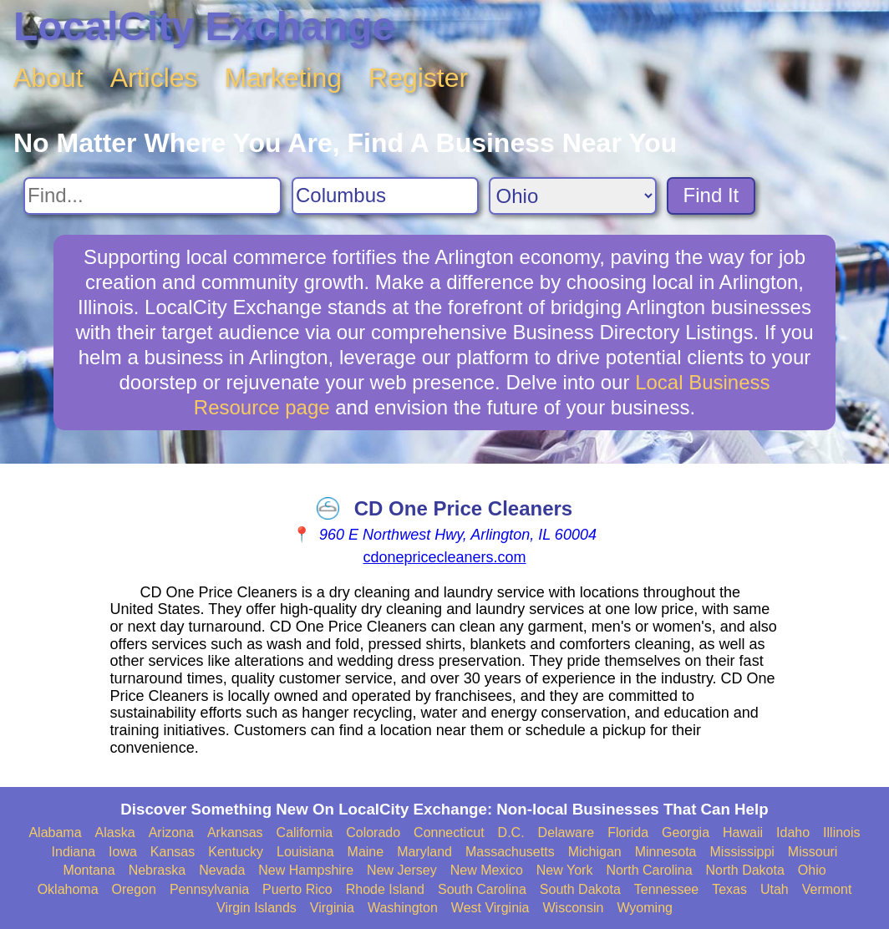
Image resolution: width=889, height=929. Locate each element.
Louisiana (305, 852)
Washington (403, 908)
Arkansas (235, 832)
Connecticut (449, 832)
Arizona (171, 832)
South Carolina (482, 889)
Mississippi (742, 852)
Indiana (74, 852)
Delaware (566, 832)
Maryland (424, 852)
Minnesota (666, 852)
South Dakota (580, 889)
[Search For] (152, 196)
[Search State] (573, 196)
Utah (774, 889)
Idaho (793, 832)
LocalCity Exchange (203, 26)
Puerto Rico (297, 889)
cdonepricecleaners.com (444, 557)
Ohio (812, 870)
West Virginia (490, 908)
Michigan (595, 852)
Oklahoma (68, 889)
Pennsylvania (209, 889)
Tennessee (666, 889)
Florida (627, 832)
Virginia (332, 908)
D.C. (511, 832)
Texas (729, 889)
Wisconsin (572, 908)
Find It (711, 195)
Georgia (685, 832)
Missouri (813, 852)
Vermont (827, 889)
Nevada (222, 870)
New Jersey (402, 870)
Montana (88, 870)
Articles (154, 78)
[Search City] (385, 196)
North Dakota (745, 870)
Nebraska (157, 870)
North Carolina (649, 870)
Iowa (123, 852)
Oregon (134, 889)
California (305, 832)
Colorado (373, 832)
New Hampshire (305, 870)
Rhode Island (385, 889)
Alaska (115, 832)
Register (418, 78)
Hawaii (743, 832)
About (48, 78)
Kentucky (235, 852)
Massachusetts (510, 852)
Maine (366, 852)
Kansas (172, 852)
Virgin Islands (256, 908)
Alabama (54, 832)
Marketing (284, 78)
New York (564, 870)
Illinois (841, 832)
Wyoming (645, 908)
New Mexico (486, 870)
